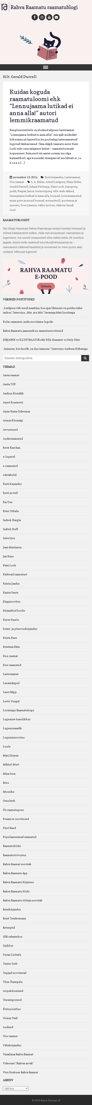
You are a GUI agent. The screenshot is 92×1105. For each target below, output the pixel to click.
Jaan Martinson (12, 547)
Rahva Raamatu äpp (15, 873)
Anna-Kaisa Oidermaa (16, 411)
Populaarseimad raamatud (19, 836)
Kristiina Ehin (11, 646)
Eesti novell (10, 492)
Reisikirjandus (12, 909)
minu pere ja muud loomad (27, 200)
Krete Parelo (11, 619)
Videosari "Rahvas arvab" (18, 1063)
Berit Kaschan (11, 447)
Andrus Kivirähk (13, 393)
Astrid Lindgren (55, 181)
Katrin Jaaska (11, 583)
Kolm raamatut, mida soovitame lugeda (28, 321)
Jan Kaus (8, 556)
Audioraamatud (13, 438)
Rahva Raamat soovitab (17, 864)
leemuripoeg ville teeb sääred (54, 191)
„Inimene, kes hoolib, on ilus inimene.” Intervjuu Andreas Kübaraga (45, 348)
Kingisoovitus (11, 601)
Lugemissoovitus (14, 737)
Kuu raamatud (12, 665)
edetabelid (9, 474)
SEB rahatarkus (12, 936)
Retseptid (9, 927)
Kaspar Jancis (25, 191)
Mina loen (9, 773)
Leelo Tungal (11, 701)
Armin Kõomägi (13, 420)
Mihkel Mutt (11, 764)
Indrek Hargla (12, 520)
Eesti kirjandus (54, 177)
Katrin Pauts (10, 592)
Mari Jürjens (10, 755)
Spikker (8, 945)
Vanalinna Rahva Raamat (18, 1054)
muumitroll (52, 200)
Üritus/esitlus (12, 1009)
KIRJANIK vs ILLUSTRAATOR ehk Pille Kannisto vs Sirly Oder (42, 339)
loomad (55, 195)
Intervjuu (9, 538)
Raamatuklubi (12, 845)
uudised (8, 1027)
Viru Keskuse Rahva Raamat (20, 1072)
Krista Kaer (10, 637)
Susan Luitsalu (12, 954)
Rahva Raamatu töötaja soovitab (22, 900)
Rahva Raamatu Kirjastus (18, 882)
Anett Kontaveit (13, 402)
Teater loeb (10, 963)
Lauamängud (11, 683)
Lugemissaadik (12, 728)
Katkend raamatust (15, 574)
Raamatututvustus (14, 855)
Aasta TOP (9, 384)
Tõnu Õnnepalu (13, 981)
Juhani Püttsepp (39, 186)
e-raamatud (10, 465)
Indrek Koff (10, 529)
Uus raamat (17, 181)
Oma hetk (9, 800)
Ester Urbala (11, 511)
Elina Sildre (73, 181)
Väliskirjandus (12, 1045)
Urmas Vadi (10, 1018)
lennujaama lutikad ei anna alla (29, 195)
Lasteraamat (72, 177)
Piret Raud (9, 827)
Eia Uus (7, 502)
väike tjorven (46, 205)
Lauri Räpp (10, 692)
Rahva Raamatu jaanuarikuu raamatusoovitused (33, 330)
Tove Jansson (28, 205)
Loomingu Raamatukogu (18, 710)
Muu (6, 782)
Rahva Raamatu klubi (16, 891)
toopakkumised (13, 990)
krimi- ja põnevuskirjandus (20, 628)
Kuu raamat (10, 656)
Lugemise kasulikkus (16, 719)
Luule (7, 746)
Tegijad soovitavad (14, 972)
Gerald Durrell (19, 186)
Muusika (8, 791)
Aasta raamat (11, 375)
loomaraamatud (71, 195)
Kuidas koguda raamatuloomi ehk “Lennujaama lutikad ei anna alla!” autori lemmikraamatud (41, 106)
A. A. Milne (38, 181)
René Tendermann (14, 918)
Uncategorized (12, 999)
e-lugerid (9, 456)
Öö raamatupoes (13, 809)
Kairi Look (57, 186)
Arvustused (10, 429)
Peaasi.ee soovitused (16, 818)
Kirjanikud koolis (14, 610)
